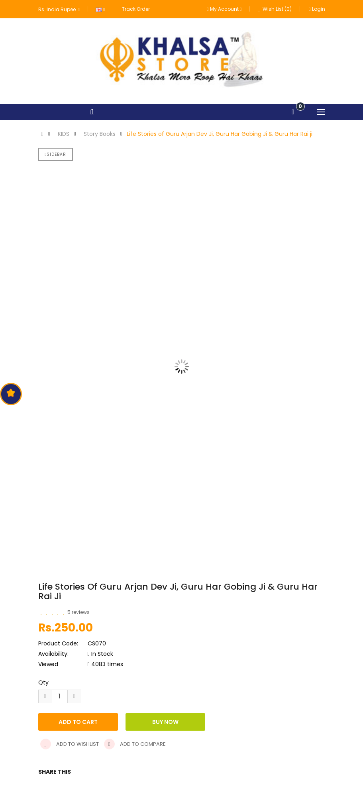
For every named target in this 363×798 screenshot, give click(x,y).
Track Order (136, 9)
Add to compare (135, 744)
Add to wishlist (69, 744)
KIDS (63, 134)
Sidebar (56, 154)
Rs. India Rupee (59, 9)
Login (317, 9)
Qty (43, 682)
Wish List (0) (275, 9)
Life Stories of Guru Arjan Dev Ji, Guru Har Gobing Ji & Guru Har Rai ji (219, 134)
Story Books (100, 134)
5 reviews (78, 612)
